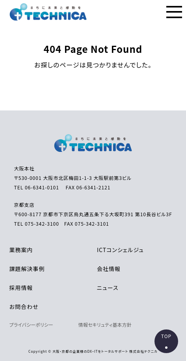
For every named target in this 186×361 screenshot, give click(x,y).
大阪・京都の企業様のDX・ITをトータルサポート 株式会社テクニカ (105, 351)
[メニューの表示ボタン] (174, 12)
